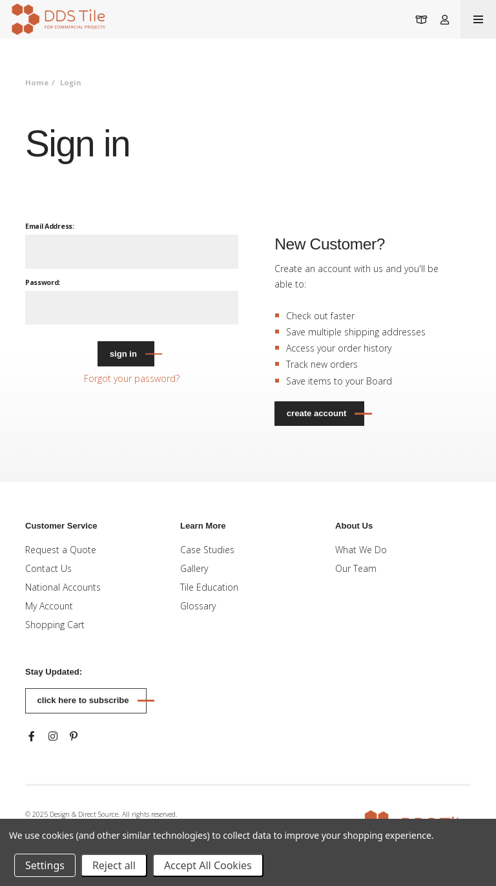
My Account (49, 606)
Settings (45, 865)
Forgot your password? (132, 378)
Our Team (356, 568)
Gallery (194, 568)
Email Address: (49, 226)
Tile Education (209, 587)
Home (36, 82)
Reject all (114, 865)
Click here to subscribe (83, 700)
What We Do (361, 549)
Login (70, 82)
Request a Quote (60, 549)
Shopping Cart (55, 624)
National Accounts (63, 587)
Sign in (123, 354)
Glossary (198, 606)
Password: (42, 282)
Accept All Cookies (208, 865)
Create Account (317, 413)
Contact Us (48, 568)
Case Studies (207, 549)
